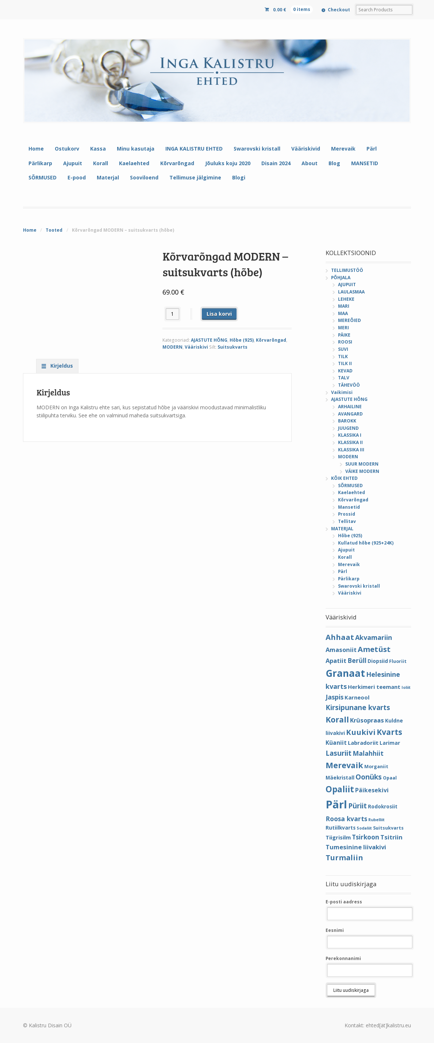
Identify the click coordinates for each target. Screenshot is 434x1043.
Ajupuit (72, 163)
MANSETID (364, 163)
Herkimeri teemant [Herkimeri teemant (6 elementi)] (374, 686)
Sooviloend (144, 177)
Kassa (98, 148)
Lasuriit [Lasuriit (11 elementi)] (339, 753)
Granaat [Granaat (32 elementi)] (345, 673)
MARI (343, 306)
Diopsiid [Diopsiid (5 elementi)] (378, 660)
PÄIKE (344, 335)
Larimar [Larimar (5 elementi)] (390, 742)
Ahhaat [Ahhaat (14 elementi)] (340, 637)
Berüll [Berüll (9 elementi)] (356, 660)
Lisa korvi (219, 313)
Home (36, 148)
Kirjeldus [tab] (61, 365)
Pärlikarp (40, 163)
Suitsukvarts (232, 347)
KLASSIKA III (351, 450)
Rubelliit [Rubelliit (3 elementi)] (376, 819)
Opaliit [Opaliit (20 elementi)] (340, 789)
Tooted (54, 230)
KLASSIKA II (350, 442)
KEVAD (345, 371)
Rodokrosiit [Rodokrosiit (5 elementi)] (382, 806)
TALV (343, 378)
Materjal (108, 177)
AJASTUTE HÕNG (209, 340)
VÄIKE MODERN (362, 471)
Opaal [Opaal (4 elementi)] (390, 778)
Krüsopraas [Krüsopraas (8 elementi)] (367, 720)
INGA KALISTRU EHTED (194, 148)
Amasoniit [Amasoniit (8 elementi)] (341, 649)
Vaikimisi (342, 392)
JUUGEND (348, 428)
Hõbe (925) (242, 340)
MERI (343, 328)
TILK (343, 356)
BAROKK (347, 421)
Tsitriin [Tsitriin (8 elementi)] (391, 837)
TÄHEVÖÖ (349, 385)
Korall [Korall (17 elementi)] (337, 719)
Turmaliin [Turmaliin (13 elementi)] (344, 857)
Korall (100, 163)
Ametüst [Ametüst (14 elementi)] (374, 649)
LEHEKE (346, 299)
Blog (334, 163)
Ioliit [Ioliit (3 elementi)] (406, 687)
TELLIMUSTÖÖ (347, 270)
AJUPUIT (347, 284)
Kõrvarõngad (177, 163)
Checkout (339, 10)
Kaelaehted (134, 163)
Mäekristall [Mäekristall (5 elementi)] (340, 777)
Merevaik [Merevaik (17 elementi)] (344, 765)
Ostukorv (67, 148)
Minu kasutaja (135, 148)
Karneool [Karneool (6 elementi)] (357, 697)
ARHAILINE (350, 406)
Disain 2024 (276, 163)
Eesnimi (335, 930)
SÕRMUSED (42, 177)
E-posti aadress (344, 902)
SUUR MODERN (362, 464)
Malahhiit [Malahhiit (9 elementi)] (368, 753)
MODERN (172, 347)
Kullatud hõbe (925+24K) (365, 543)
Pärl (371, 148)
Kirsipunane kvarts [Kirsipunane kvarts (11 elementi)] (358, 707)
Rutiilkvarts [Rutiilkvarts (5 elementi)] (341, 827)
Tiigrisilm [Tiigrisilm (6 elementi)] (338, 837)
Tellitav (347, 521)
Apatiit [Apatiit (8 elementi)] (336, 660)
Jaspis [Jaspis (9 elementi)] (334, 697)
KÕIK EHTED (344, 478)
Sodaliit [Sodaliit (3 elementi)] (364, 828)
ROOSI (345, 342)
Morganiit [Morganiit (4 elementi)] (376, 766)
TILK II (345, 363)
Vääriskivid (305, 148)
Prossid (346, 514)
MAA (343, 313)
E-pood (77, 177)
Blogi (238, 177)
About (310, 163)
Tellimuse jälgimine (195, 177)
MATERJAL (342, 529)
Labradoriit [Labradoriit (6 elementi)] (363, 742)
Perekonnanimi (343, 958)
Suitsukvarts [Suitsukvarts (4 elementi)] (388, 828)
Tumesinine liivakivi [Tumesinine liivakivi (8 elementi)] (356, 847)
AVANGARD (350, 414)
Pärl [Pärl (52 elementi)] (336, 804)
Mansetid (349, 507)
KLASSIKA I (349, 435)
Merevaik (343, 148)
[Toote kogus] (172, 313)
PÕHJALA (340, 277)
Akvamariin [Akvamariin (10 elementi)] (373, 637)
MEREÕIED (349, 320)
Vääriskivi (196, 347)
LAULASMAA (351, 292)
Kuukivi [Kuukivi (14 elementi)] (361, 732)
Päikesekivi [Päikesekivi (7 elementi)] (372, 790)
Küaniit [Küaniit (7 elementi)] (336, 743)
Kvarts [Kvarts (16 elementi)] (389, 732)
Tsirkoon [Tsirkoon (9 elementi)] (365, 836)
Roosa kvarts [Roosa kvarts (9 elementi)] (346, 818)
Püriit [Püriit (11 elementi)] (357, 805)
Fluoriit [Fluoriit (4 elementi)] (398, 661)
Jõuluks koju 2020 (227, 163)
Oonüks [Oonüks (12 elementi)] (369, 777)
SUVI (343, 349)
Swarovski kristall (257, 148)
